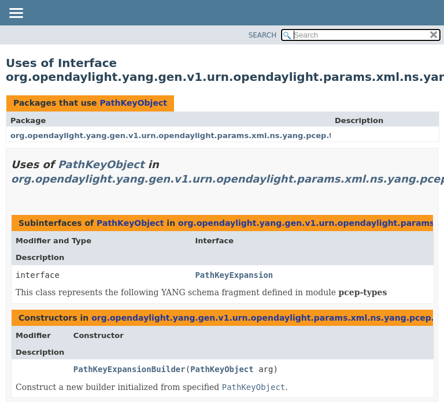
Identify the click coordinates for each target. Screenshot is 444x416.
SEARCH (263, 35)
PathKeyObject (132, 102)
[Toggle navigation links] (15, 14)
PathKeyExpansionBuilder (129, 369)
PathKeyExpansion (234, 275)
